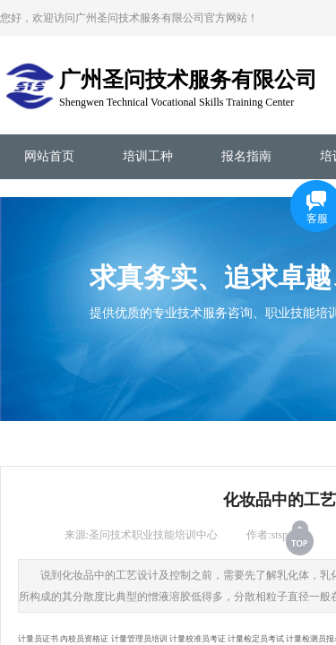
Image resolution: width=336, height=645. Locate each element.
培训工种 (148, 156)
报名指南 (246, 156)
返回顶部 (301, 537)
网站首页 (49, 156)
